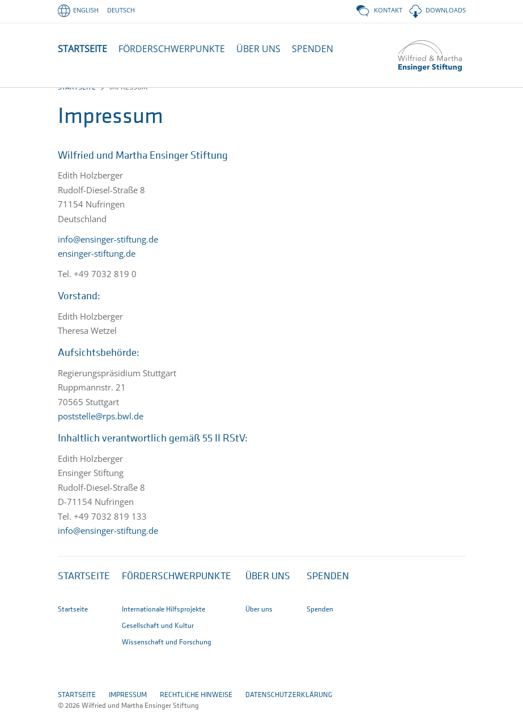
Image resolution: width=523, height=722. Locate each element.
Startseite (77, 98)
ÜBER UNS (258, 49)
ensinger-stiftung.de (96, 264)
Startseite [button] (84, 587)
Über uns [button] (267, 587)
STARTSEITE (82, 49)
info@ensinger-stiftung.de (108, 250)
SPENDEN (312, 49)
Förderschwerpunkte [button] (176, 587)
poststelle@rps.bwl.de (100, 426)
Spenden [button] (328, 587)
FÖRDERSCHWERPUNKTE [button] (171, 49)
